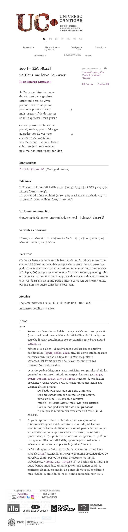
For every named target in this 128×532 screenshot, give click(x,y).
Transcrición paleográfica (93, 72)
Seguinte (103, 84)
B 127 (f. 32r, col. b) (31, 169)
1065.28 (41, 378)
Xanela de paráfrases (91, 75)
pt (50, 39)
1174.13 (61, 378)
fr (74, 39)
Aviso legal (23, 494)
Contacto (21, 497)
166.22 (49, 461)
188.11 (57, 352)
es (68, 39)
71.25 (42, 453)
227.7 (58, 461)
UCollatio (86, 78)
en (56, 39)
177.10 (49, 352)
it (62, 39)
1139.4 (52, 378)
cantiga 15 (34, 343)
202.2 (66, 352)
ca (80, 39)
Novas (89, 56)
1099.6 (66, 461)
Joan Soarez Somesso (35, 82)
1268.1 (71, 378)
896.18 (32, 378)
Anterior (87, 84)
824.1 (99, 374)
